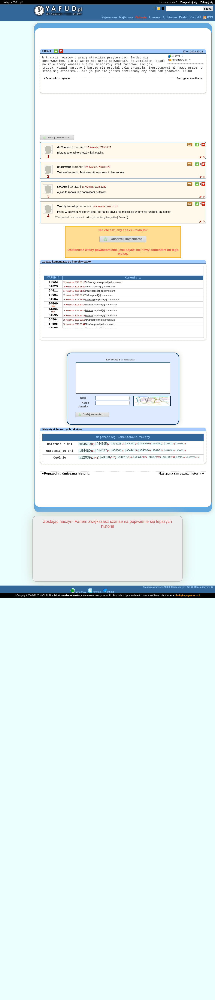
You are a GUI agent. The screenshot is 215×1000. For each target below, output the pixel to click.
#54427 (103, 461)
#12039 (89, 468)
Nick (83, 408)
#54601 (170, 454)
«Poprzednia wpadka (57, 82)
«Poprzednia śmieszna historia (65, 484)
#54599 (145, 454)
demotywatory (73, 606)
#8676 (141, 467)
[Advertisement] (17, 455)
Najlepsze (126, 17)
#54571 (132, 454)
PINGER (108, 603)
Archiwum (169, 17)
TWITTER (94, 603)
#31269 (169, 468)
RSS (208, 17)
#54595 (103, 454)
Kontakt (195, 17)
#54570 (86, 455)
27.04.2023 (189, 51)
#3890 (108, 468)
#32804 (194, 468)
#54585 (181, 454)
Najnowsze (109, 17)
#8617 (155, 467)
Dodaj (183, 17)
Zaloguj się (206, 2)
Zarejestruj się (188, 2)
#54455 (181, 461)
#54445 (158, 461)
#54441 (132, 461)
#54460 (86, 461)
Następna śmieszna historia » (181, 484)
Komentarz (120, 364)
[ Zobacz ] (122, 221)
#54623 (118, 454)
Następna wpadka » (189, 82)
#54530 (145, 461)
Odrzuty (141, 17)
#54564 (118, 461)
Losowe (154, 17)
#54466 (170, 461)
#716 (182, 468)
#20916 (125, 467)
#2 (87, 221)
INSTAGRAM (78, 603)
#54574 (158, 454)
